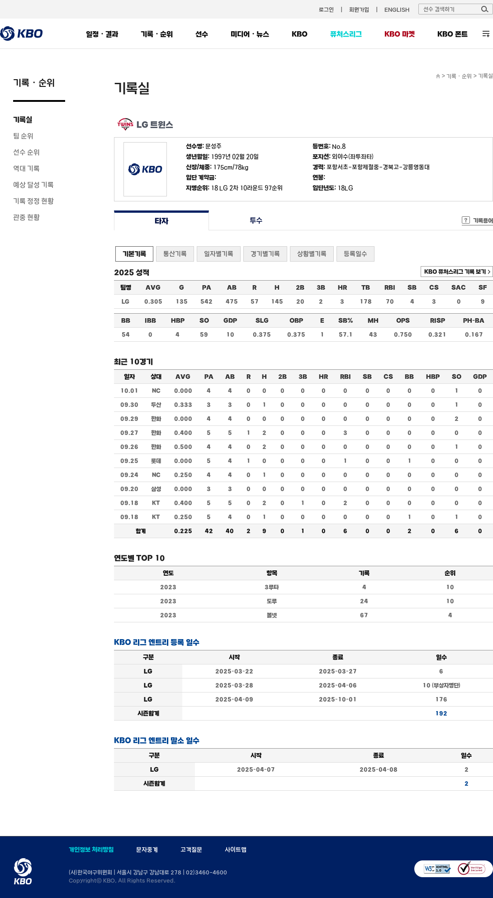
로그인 (326, 9)
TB (365, 287)
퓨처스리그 (346, 34)
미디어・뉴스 (250, 34)
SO (204, 320)
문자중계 (147, 849)
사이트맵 (235, 849)
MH (373, 320)
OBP (296, 320)
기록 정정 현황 (33, 201)
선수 (201, 34)
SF (483, 287)
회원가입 (359, 9)
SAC (458, 287)
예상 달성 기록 (33, 185)
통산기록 (175, 254)
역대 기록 (26, 168)
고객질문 (191, 849)
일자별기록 (218, 254)
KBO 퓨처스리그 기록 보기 (455, 271)
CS (434, 287)
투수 (256, 220)
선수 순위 (26, 152)
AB (232, 287)
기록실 (22, 119)
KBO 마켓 (399, 34)
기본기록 (134, 254)
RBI (389, 287)
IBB (150, 320)
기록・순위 (157, 34)
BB (125, 320)
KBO (300, 34)
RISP (437, 320)
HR (342, 287)
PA (206, 287)
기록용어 (483, 220)
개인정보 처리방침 (91, 849)
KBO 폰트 (452, 34)
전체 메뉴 (486, 34)
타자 (161, 220)
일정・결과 (102, 34)
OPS (403, 320)
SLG (262, 320)
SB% (345, 320)
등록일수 (355, 254)
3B (321, 287)
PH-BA (473, 320)
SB (412, 287)
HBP (178, 320)
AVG (153, 287)
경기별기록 (265, 254)
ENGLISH (396, 9)
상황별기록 (312, 254)
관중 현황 (26, 217)
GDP (230, 320)
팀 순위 (23, 136)
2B (300, 287)
